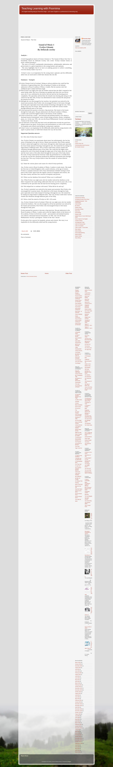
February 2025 (78, 672)
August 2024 (78, 674)
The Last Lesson (78, 361)
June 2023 (77, 696)
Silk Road (87, 369)
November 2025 (78, 665)
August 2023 (78, 693)
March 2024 (77, 683)
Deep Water (77, 340)
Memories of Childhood (87, 342)
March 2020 (77, 722)
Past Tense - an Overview (78, 312)
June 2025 (77, 671)
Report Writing (78, 234)
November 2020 (78, 710)
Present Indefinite (77, 291)
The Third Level (88, 347)
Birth (86, 357)
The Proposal (78, 441)
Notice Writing (78, 230)
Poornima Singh (87, 38)
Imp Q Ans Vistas (87, 336)
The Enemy (87, 346)
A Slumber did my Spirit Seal (78, 459)
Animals (77, 403)
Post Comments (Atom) (32, 276)
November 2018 (78, 740)
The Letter (77, 384)
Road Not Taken (78, 489)
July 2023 (77, 695)
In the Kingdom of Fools (88, 458)
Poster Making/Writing (80, 232)
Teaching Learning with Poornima (41, 8)
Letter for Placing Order (80, 224)
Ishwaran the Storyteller (87, 461)
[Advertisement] (56, 25)
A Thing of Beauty (77, 336)
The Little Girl (78, 499)
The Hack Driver (88, 418)
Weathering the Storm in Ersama (88, 472)
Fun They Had (78, 464)
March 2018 (77, 752)
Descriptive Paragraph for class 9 (88, 532)
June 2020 (77, 717)
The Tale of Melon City (87, 385)
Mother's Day (87, 365)
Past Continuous (78, 305)
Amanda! (77, 401)
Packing (77, 482)
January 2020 (78, 726)
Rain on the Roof (78, 484)
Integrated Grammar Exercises (87, 306)
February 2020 (78, 724)
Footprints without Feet (87, 411)
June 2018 (77, 746)
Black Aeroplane (78, 404)
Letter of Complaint (79, 225)
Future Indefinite (78, 314)
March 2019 (77, 733)
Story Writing (78, 237)
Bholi (86, 408)
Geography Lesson (87, 492)
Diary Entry (77, 210)
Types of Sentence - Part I (88, 325)
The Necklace (88, 423)
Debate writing (78, 207)
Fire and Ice (77, 408)
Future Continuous (77, 316)
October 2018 (78, 741)
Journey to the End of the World (88, 339)
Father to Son (88, 364)
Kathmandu (77, 471)
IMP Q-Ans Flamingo (77, 345)
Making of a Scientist (87, 413)
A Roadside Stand (77, 333)
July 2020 (77, 715)
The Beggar (87, 463)
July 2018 (77, 745)
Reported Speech (87, 315)
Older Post (69, 273)
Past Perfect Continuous (77, 309)
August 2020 (78, 714)
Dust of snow (78, 406)
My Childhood (78, 476)
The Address (87, 374)
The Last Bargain (88, 496)
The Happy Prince (87, 466)
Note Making (87, 367)
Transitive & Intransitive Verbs (87, 321)
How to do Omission (87, 300)
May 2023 (77, 698)
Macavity (87, 494)
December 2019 (78, 727)
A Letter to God (78, 399)
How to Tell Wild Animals (78, 423)
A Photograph (88, 355)
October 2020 (78, 712)
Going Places (78, 342)
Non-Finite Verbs (88, 310)
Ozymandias (78, 382)
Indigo (76, 347)
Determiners (87, 294)
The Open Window (87, 498)
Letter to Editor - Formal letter (81, 227)
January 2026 (78, 664)
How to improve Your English (81, 218)
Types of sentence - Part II (88, 327)
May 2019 (77, 731)
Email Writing (78, 212)
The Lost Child (88, 470)
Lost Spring (77, 352)
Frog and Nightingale (77, 371)
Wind (76, 501)
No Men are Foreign (77, 479)
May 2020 (77, 719)
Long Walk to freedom (78, 427)
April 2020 (77, 721)
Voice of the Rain (88, 387)
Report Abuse (24, 755)
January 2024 (78, 686)
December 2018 (78, 738)
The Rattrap (77, 363)
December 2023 (78, 688)
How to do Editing (87, 297)
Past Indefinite (78, 303)
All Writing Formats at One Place (82, 199)
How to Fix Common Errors (88, 303)
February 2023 (78, 700)
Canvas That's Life (79, 143)
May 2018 (77, 748)
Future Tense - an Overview (78, 324)
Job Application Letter (79, 222)
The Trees (77, 446)
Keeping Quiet (78, 348)
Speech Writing (78, 236)
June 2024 (77, 677)
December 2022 (78, 703)
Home (47, 273)
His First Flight (78, 420)
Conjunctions (87, 293)
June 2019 (77, 729)
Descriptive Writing (79, 209)
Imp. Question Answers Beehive (78, 469)
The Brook (78, 119)
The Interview (78, 359)
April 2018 (77, 750)
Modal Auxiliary (88, 309)
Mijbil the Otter (78, 432)
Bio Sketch (77, 205)
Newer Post (24, 273)
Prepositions (87, 312)
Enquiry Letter (78, 214)
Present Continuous (77, 293)
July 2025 (77, 669)
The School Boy (88, 500)
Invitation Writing (78, 220)
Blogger (69, 761)
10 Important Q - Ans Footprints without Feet (88, 399)
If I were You (77, 466)
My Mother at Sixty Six (78, 355)
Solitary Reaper (88, 440)
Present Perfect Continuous (78, 298)
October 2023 (78, 691)
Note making (78, 229)
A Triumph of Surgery (87, 406)
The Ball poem (78, 437)
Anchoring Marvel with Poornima (82, 145)
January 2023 (78, 702)
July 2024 (77, 676)
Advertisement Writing (80, 197)
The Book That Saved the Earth (88, 416)
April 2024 (77, 681)
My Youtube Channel (79, 147)
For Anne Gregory (77, 412)
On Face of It (87, 344)
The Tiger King (88, 349)
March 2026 (77, 662)
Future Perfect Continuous (78, 321)
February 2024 (78, 684)
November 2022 (78, 705)
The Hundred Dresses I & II (78, 439)
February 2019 (78, 734)
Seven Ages (87, 438)
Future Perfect (78, 318)
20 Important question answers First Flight (78, 396)
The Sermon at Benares (78, 444)
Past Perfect (77, 306)
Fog (76, 410)
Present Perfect (78, 295)
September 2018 (78, 743)
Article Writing (78, 204)
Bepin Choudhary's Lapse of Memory (87, 484)
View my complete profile (80, 47)
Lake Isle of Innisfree (77, 474)
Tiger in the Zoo (78, 448)
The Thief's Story (88, 425)
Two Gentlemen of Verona (78, 386)
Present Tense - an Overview (78, 301)
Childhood (87, 359)
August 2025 (78, 667)
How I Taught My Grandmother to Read (88, 433)
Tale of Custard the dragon (78, 435)
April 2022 (77, 707)
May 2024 (77, 679)
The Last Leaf (88, 468)
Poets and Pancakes (77, 357)
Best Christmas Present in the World (88, 488)
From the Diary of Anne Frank (78, 415)
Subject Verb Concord (87, 318)
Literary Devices (78, 350)
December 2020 (78, 709)
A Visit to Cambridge (87, 480)
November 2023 (78, 690)
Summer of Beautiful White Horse (88, 372)
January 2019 (78, 736)
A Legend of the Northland (78, 456)
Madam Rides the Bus (78, 430)
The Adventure (88, 376)
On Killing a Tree (78, 481)
